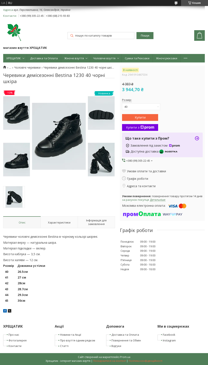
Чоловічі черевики (27, 67)
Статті (64, 346)
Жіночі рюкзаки (166, 58)
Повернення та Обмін (126, 340)
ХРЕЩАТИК (13, 58)
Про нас (13, 335)
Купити (140, 117)
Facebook (169, 335)
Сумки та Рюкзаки (137, 58)
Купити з (140, 127)
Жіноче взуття (74, 58)
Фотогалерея (17, 340)
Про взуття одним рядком (77, 340)
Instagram (169, 340)
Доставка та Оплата (44, 58)
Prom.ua (125, 357)
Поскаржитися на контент (109, 361)
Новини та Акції (70, 335)
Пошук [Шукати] (145, 35)
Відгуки (116, 346)
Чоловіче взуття (104, 58)
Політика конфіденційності (145, 361)
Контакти (14, 346)
